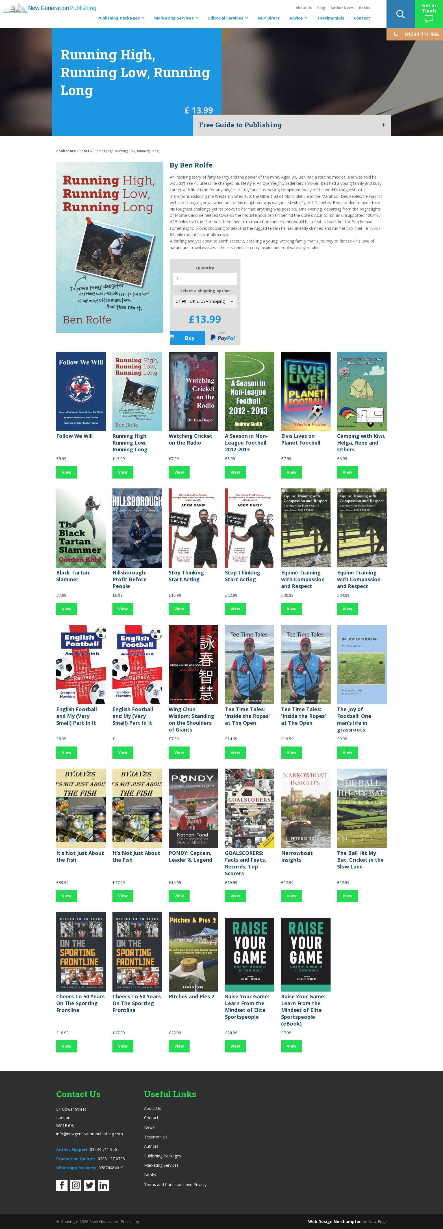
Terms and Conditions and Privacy (175, 1184)
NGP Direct (269, 18)
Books (364, 7)
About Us (304, 7)
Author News (342, 7)
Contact (362, 18)
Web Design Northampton (335, 1221)
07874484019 (111, 1167)
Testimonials (330, 18)
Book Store (66, 151)
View (66, 472)
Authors (151, 1146)
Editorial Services (225, 18)
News (149, 1127)
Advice (296, 18)
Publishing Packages (118, 18)
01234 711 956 (103, 1149)
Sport (84, 151)
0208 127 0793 (111, 1158)
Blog (321, 7)
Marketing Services (174, 18)
